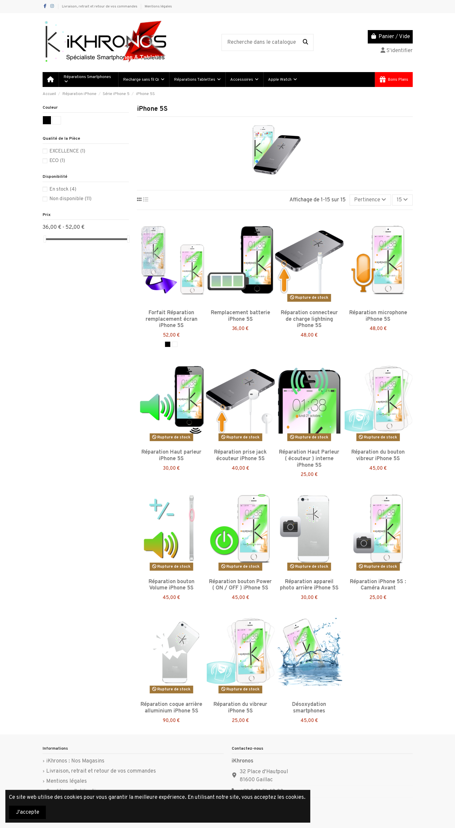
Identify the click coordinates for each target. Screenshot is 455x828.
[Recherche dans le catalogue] (305, 42)
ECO (57, 161)
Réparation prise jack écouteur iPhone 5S (240, 455)
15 (402, 200)
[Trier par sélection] (370, 199)
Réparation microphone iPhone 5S (378, 316)
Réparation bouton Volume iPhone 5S (171, 585)
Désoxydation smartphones (309, 708)
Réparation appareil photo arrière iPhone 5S (309, 585)
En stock (62, 189)
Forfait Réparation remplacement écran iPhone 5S (171, 319)
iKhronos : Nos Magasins (75, 761)
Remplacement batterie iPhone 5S (240, 316)
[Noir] (167, 344)
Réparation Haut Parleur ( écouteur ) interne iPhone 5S (309, 459)
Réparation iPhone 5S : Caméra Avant (378, 585)
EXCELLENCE (67, 151)
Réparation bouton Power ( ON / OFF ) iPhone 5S (240, 585)
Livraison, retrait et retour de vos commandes (100, 6)
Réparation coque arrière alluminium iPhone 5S (171, 708)
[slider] (44, 239)
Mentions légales (158, 6)
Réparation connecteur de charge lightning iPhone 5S (309, 319)
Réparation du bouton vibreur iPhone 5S (378, 455)
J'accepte (27, 812)
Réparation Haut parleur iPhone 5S (171, 455)
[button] (143, 79)
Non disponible (70, 199)
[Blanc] (174, 344)
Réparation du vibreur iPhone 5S (240, 708)
